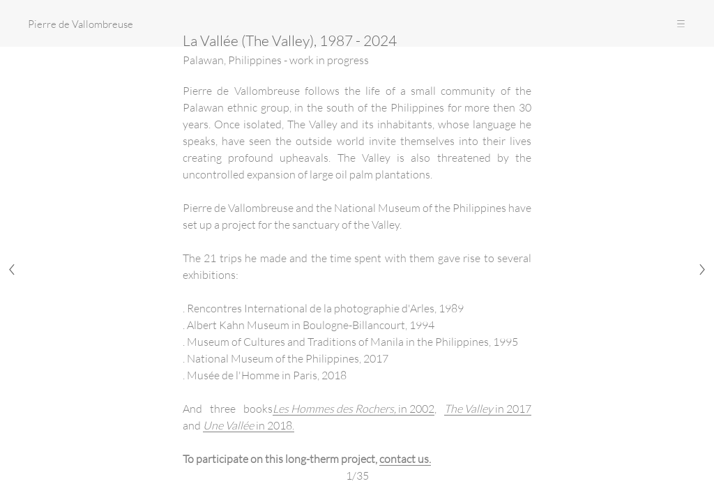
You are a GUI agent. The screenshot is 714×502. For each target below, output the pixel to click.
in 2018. (248, 425)
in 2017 (487, 408)
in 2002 (353, 408)
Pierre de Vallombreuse (80, 23)
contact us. (405, 458)
